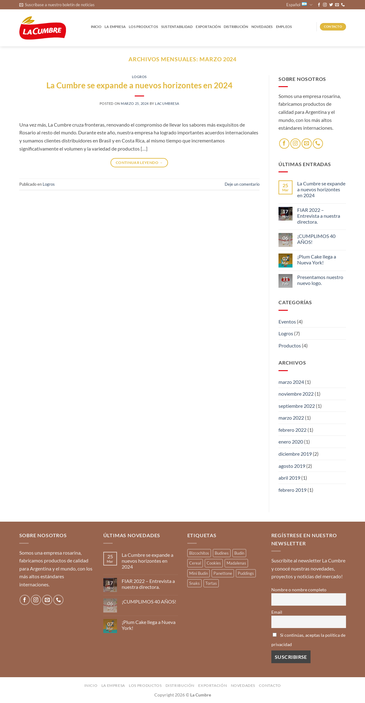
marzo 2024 (291, 382)
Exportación (208, 27)
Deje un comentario (242, 184)
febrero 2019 (292, 490)
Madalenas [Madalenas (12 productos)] (236, 563)
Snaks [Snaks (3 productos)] (194, 583)
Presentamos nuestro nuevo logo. (320, 280)
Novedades (262, 27)
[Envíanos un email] (337, 5)
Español (299, 5)
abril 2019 (289, 478)
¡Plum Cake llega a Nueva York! (316, 259)
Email (276, 612)
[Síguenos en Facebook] (319, 5)
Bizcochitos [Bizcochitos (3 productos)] (199, 553)
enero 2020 (290, 442)
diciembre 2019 (295, 454)
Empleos (284, 27)
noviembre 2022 (296, 394)
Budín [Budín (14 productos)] (239, 553)
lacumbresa (167, 103)
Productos (289, 345)
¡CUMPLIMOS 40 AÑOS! (316, 239)
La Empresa (115, 27)
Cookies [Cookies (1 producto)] (214, 563)
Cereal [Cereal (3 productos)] (195, 563)
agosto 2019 (291, 466)
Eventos (287, 321)
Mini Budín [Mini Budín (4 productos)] (198, 573)
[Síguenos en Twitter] (331, 5)
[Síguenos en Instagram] (325, 5)
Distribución (236, 27)
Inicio (96, 27)
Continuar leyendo (139, 162)
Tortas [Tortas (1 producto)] (211, 583)
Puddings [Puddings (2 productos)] (246, 573)
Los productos (143, 27)
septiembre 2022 (296, 406)
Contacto (270, 685)
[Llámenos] (343, 5)
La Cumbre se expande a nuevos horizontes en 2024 (139, 85)
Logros (139, 77)
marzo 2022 (291, 418)
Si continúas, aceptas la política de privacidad (308, 639)
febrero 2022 (292, 430)
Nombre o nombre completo (298, 589)
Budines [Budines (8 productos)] (222, 553)
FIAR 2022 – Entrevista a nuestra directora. (318, 216)
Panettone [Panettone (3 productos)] (222, 573)
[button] (57, 4)
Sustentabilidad (177, 27)
